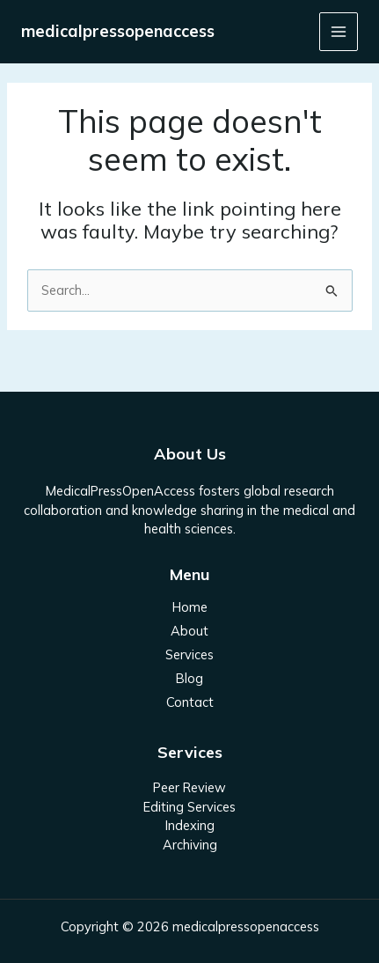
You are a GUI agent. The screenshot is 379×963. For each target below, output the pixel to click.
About (189, 630)
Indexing (190, 825)
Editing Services (189, 806)
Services (189, 654)
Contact (190, 702)
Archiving (190, 844)
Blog (189, 678)
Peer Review (189, 787)
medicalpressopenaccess (118, 31)
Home (190, 607)
